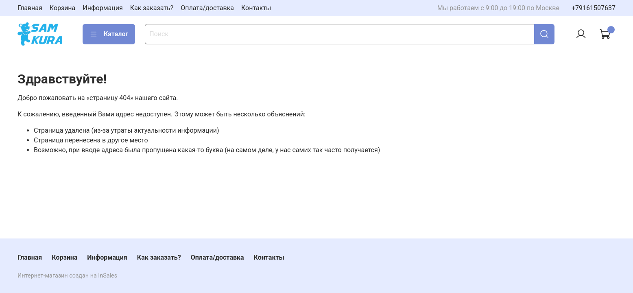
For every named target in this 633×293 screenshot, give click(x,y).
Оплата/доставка (207, 8)
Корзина (62, 8)
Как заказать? (151, 8)
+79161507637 (594, 8)
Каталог (108, 34)
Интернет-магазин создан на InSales (67, 275)
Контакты (256, 8)
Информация (102, 8)
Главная (29, 8)
